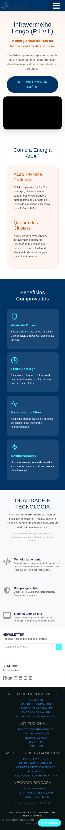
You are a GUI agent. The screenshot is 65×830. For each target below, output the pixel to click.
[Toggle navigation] (56, 5)
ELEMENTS (36, 699)
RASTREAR (35, 745)
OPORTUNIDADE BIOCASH (36, 792)
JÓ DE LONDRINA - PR (35, 712)
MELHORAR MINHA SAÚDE (32, 84)
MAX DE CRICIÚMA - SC (36, 703)
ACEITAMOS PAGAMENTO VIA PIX (35, 775)
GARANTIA (36, 741)
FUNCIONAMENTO (35, 788)
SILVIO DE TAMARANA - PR (36, 708)
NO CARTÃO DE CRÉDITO (35, 763)
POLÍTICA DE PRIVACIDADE (35, 729)
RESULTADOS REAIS (36, 796)
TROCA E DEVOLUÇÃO (35, 733)
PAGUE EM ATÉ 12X (35, 758)
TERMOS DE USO (36, 737)
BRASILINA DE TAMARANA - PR (36, 716)
